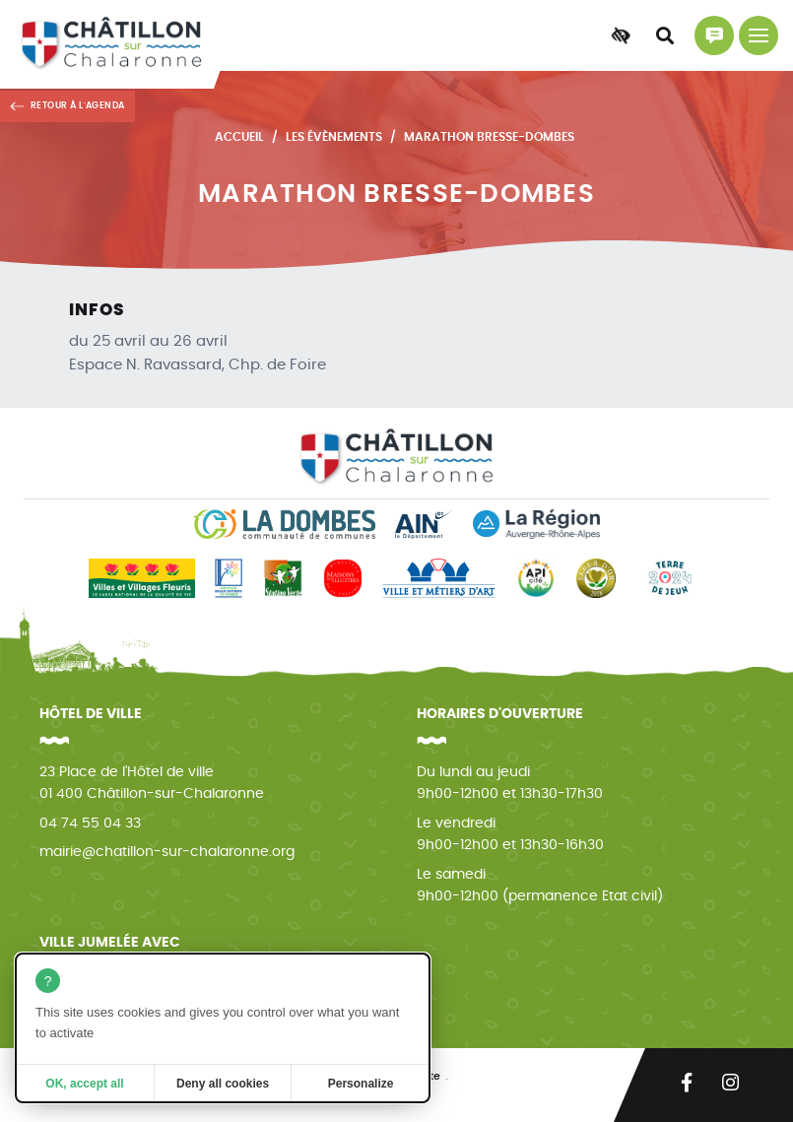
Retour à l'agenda (78, 105)
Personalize (361, 1083)
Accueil (239, 137)
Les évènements (334, 137)
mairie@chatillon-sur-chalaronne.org (167, 852)
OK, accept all (84, 1083)
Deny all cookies (222, 1083)
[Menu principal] (758, 35)
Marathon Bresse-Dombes (489, 137)
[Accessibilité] (620, 35)
